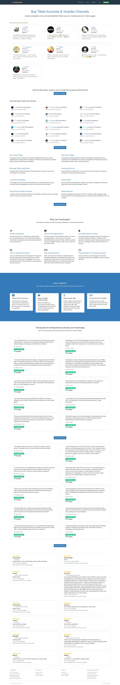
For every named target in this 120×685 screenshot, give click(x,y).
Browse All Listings (60, 93)
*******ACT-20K (16, 127)
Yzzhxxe (22, 626)
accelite (22, 578)
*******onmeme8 (26, 47)
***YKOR (93, 47)
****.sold (83, 120)
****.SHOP (25, 27)
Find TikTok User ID (91, 678)
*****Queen (84, 114)
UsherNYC (74, 594)
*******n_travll (85, 127)
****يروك (15, 134)
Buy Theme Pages (16, 155)
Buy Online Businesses (15, 678)
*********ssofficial (51, 127)
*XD (48, 114)
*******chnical (51, 120)
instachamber (23, 563)
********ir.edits (50, 140)
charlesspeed (23, 610)
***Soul (59, 27)
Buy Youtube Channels (15, 673)
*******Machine (85, 134)
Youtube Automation (91, 673)
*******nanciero (51, 107)
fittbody (22, 660)
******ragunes (85, 140)
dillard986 (22, 641)
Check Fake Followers (92, 672)
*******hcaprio (50, 134)
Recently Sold (39, 673)
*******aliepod (16, 140)
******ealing (60, 47)
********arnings (85, 107)
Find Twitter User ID (91, 676)
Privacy (108, 683)
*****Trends (15, 107)
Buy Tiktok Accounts (14, 675)
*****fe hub (15, 114)
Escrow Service (39, 672)
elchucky (74, 608)
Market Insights (64, 675)
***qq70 (93, 27)
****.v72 (14, 120)
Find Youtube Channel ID (93, 675)
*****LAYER (25, 67)
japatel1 (74, 626)
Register (94, 2)
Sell (100, 2)
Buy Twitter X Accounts (15, 676)
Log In (87, 2)
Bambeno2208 (75, 561)
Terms (104, 683)
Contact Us (63, 672)
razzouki (74, 645)
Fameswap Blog (65, 673)
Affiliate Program (39, 675)
